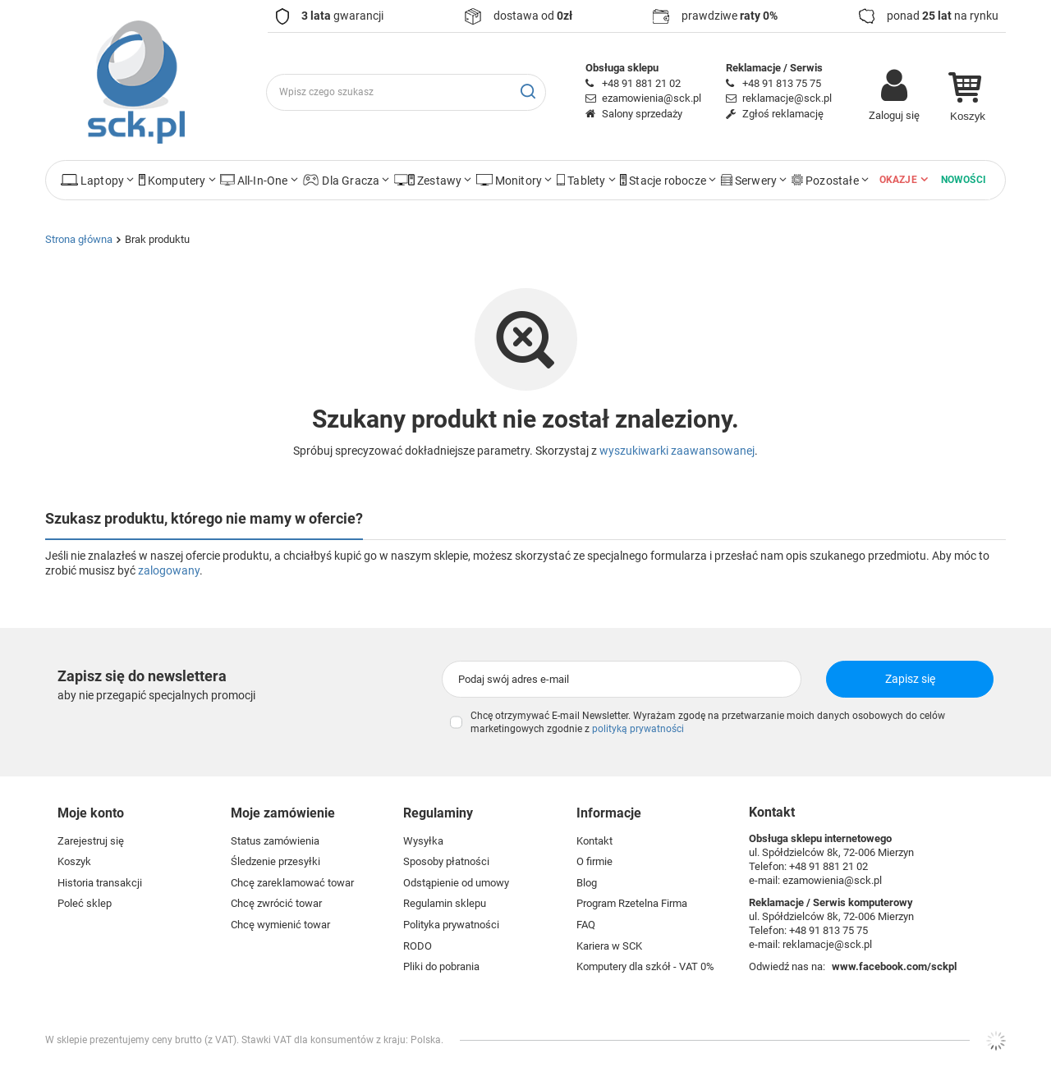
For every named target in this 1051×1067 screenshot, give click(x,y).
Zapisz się (910, 678)
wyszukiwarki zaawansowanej (677, 450)
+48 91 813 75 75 (781, 83)
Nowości (963, 179)
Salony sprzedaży (642, 114)
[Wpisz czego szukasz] (406, 92)
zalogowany (169, 570)
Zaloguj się (894, 115)
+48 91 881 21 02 (641, 83)
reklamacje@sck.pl (787, 98)
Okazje (898, 179)
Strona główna (78, 239)
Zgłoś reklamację (783, 114)
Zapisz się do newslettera (142, 676)
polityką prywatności (638, 729)
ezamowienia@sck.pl (651, 98)
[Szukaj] (527, 92)
